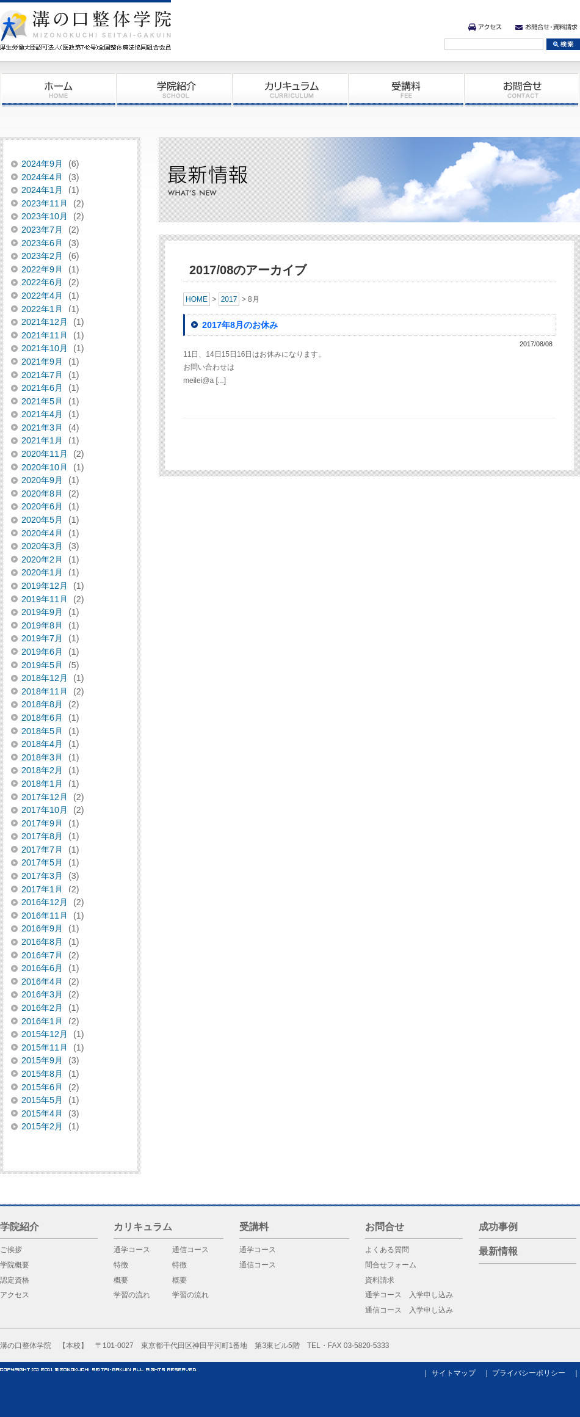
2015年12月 (44, 1034)
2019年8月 (42, 625)
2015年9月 (42, 1060)
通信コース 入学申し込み (409, 1310)
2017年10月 (44, 810)
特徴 (121, 1265)
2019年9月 (42, 612)
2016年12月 (44, 902)
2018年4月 (42, 744)
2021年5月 (42, 401)
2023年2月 (42, 256)
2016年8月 (42, 942)
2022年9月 (42, 269)
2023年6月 (42, 243)
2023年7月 (42, 230)
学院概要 (14, 1265)
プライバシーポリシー (528, 1373)
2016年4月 (42, 981)
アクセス (485, 27)
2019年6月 (42, 652)
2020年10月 (44, 467)
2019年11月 (44, 599)
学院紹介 (174, 89)
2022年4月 (42, 296)
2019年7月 (42, 638)
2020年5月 (42, 520)
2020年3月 (42, 546)
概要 (121, 1280)
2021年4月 (42, 414)
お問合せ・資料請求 (546, 27)
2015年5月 (42, 1100)
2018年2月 (42, 770)
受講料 (406, 89)
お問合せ (522, 89)
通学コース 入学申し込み (409, 1295)
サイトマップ (454, 1373)
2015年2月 (42, 1126)
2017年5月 (42, 862)
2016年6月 (42, 968)
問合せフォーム (390, 1265)
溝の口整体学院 (85, 30)
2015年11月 (44, 1047)
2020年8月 (42, 493)
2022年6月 (42, 282)
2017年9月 (42, 823)
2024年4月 (42, 177)
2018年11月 (44, 691)
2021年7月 (42, 375)
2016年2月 (42, 1008)
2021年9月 (42, 361)
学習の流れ (132, 1295)
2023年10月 (44, 216)
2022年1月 (42, 309)
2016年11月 (44, 915)
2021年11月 (44, 335)
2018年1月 (42, 784)
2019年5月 (42, 665)
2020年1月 (42, 572)
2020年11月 (44, 454)
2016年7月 (42, 955)
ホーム (58, 89)
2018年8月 (42, 704)
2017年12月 (44, 797)
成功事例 (498, 1227)
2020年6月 (42, 506)
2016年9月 (42, 928)
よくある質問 (387, 1249)
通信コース (190, 1249)
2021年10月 (44, 348)
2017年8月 (42, 836)
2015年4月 (42, 1113)
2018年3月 (42, 757)
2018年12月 (44, 678)
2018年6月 (42, 718)
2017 (229, 299)
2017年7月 (42, 849)
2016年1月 (42, 1021)
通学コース (132, 1249)
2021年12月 (44, 322)
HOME (197, 299)
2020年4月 (42, 533)
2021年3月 (42, 427)
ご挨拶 (11, 1249)
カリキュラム (290, 89)
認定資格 (14, 1280)
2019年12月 (44, 586)
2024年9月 (42, 164)
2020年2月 (42, 559)
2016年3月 (42, 994)
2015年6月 (42, 1087)
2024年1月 (42, 190)
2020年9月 (42, 480)
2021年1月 (42, 440)
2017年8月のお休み (240, 325)
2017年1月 (42, 889)
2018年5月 (42, 731)
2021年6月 (42, 388)
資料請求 (379, 1280)
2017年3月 (42, 876)
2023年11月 (44, 203)
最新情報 (498, 1251)
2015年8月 (42, 1074)
